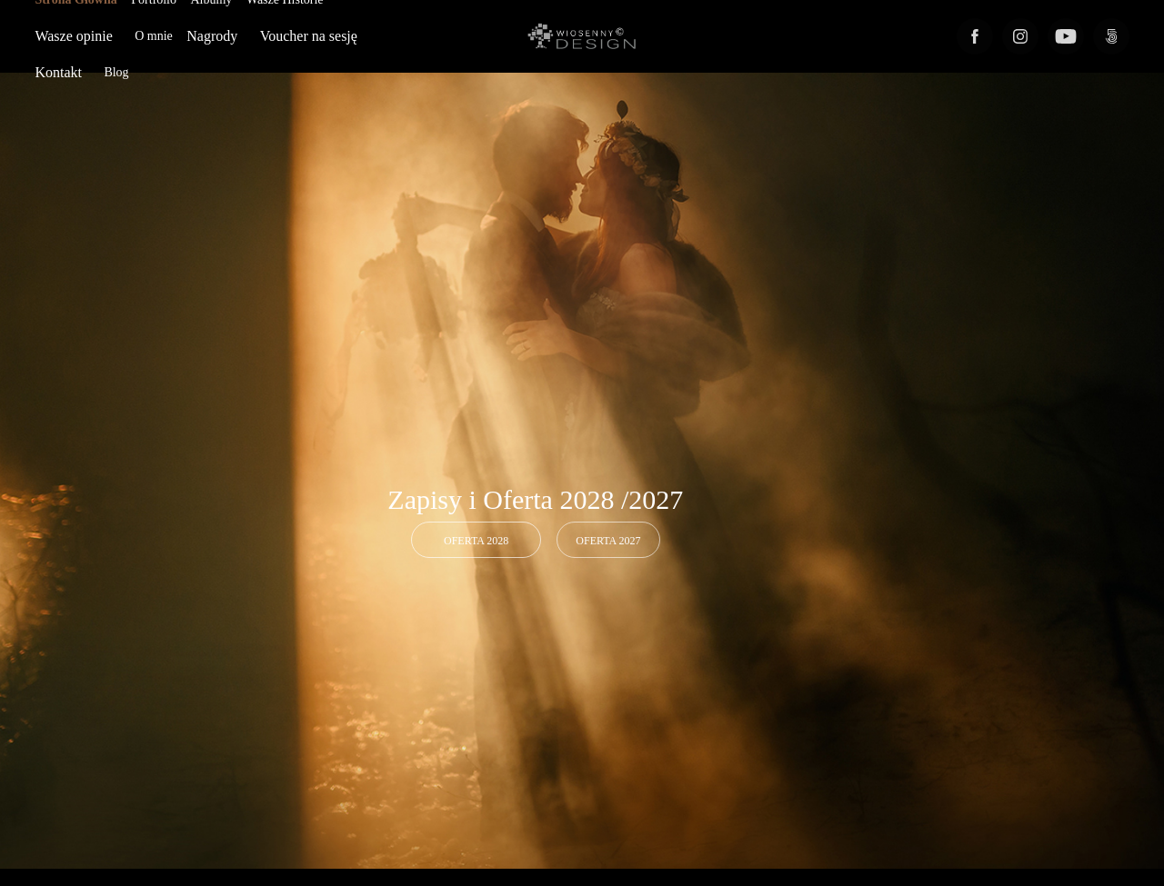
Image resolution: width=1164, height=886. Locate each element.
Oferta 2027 (608, 540)
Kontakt (58, 72)
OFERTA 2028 (476, 540)
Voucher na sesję (308, 36)
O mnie (154, 36)
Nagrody (211, 36)
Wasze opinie (73, 36)
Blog (116, 72)
